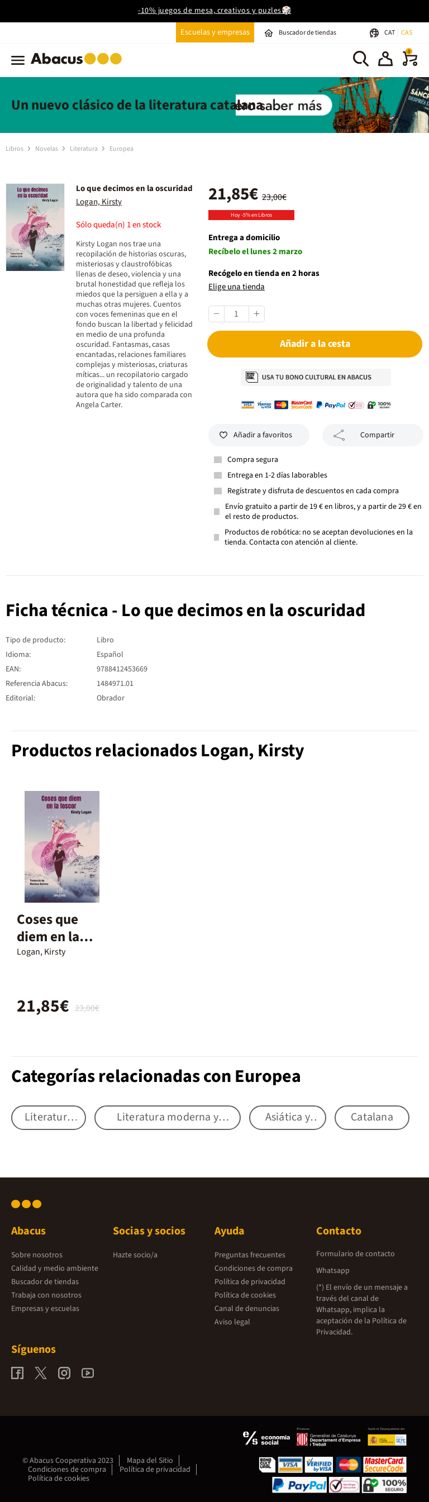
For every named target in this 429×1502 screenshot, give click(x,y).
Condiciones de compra (253, 1268)
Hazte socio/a (135, 1255)
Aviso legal (232, 1322)
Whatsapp (333, 1270)
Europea (121, 149)
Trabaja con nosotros (46, 1295)
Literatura (84, 149)
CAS (406, 32)
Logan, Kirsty (99, 202)
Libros (15, 149)
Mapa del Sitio (150, 1460)
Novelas (47, 149)
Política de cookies (245, 1295)
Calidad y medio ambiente (54, 1268)
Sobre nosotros (37, 1255)
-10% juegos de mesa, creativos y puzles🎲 (214, 10)
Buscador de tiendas (45, 1282)
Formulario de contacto (355, 1254)
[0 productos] (410, 64)
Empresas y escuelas (45, 1308)
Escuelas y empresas (215, 32)
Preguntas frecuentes (249, 1255)
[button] (385, 60)
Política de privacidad (249, 1282)
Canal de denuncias (246, 1308)
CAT (390, 32)
